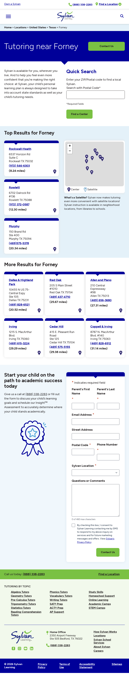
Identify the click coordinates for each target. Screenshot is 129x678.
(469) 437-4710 (60, 297)
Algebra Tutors (20, 592)
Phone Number (107, 448)
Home (8, 27)
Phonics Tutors (59, 592)
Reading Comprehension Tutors (26, 613)
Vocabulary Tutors (61, 595)
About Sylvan (102, 646)
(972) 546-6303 (19, 165)
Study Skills (96, 592)
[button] (102, 159)
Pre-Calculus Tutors (23, 599)
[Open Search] (122, 16)
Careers (98, 650)
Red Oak (55, 280)
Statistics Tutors (21, 607)
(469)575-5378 (19, 243)
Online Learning (98, 599)
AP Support (57, 611)
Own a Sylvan (12, 4)
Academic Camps (100, 604)
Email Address (83, 414)
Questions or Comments (88, 480)
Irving (13, 326)
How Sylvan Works (105, 631)
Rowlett (14, 187)
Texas (52, 27)
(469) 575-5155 (60, 347)
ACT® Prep (56, 607)
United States (37, 27)
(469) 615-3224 (19, 343)
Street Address (82, 429)
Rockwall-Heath (20, 149)
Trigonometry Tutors (23, 604)
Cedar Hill (56, 326)
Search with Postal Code (83, 88)
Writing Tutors (58, 599)
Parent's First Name (81, 394)
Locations (20, 27)
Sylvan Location (84, 465)
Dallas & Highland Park (21, 282)
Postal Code (81, 444)
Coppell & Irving (101, 326)
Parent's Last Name (106, 394)
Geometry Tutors (21, 595)
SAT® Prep (56, 604)
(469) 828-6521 (19, 304)
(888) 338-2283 (34, 574)
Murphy (14, 226)
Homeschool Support (102, 595)
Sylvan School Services (102, 641)
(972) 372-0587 (19, 204)
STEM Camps (97, 607)
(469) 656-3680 (101, 300)
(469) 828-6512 (100, 343)
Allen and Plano (100, 280)
